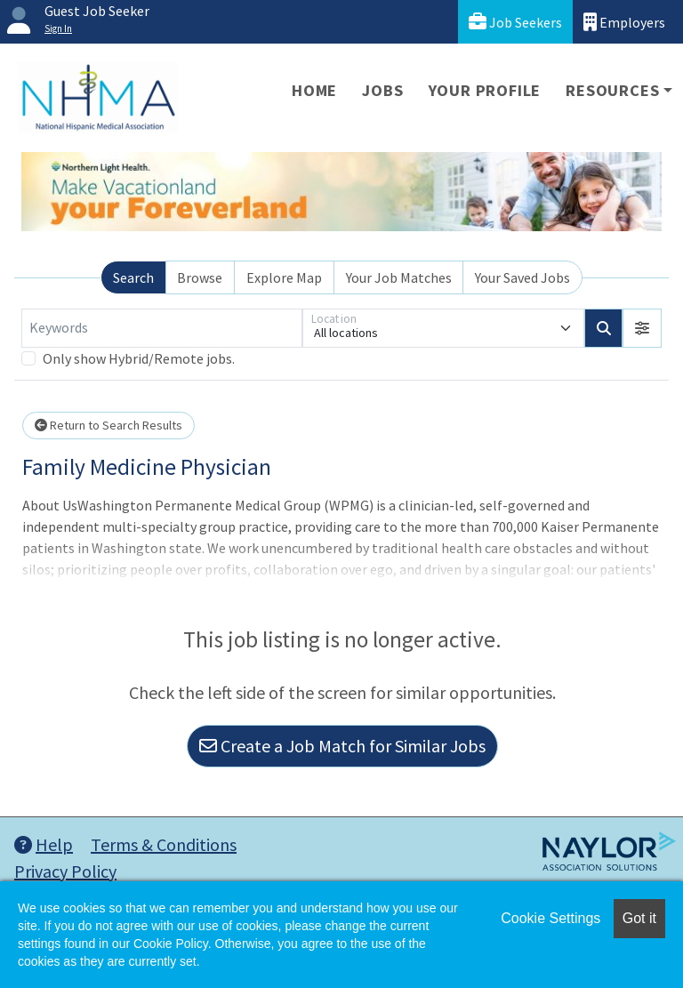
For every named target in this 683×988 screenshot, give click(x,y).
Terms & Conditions (164, 844)
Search (133, 277)
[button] (642, 328)
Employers (624, 22)
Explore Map (284, 277)
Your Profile (485, 90)
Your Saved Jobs (522, 277)
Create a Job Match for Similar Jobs (342, 746)
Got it (639, 918)
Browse (199, 277)
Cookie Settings (550, 918)
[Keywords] (161, 328)
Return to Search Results (108, 425)
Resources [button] (612, 90)
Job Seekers (515, 22)
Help (43, 844)
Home (314, 90)
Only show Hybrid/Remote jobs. (139, 358)
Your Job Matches (399, 277)
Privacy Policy (65, 871)
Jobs (382, 90)
